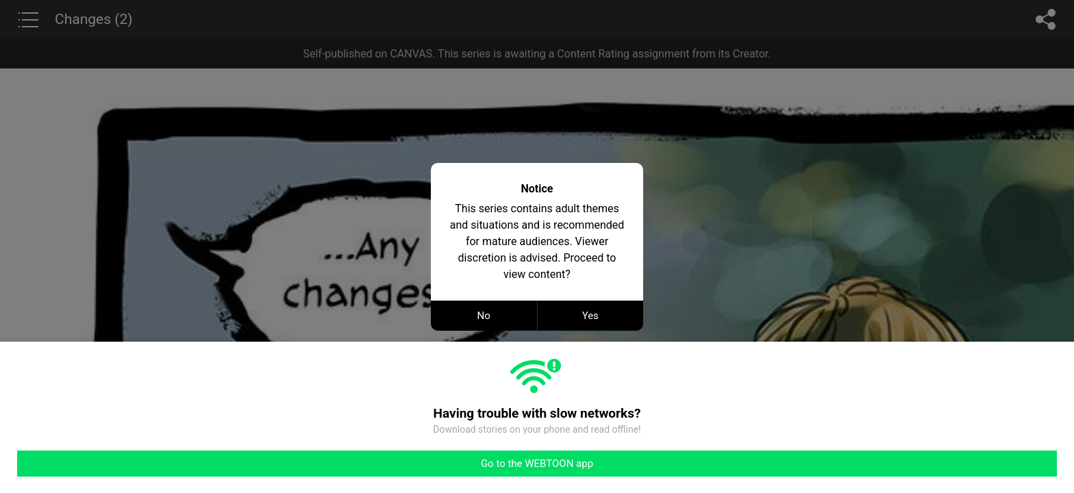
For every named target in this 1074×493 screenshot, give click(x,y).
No (483, 315)
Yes (590, 315)
